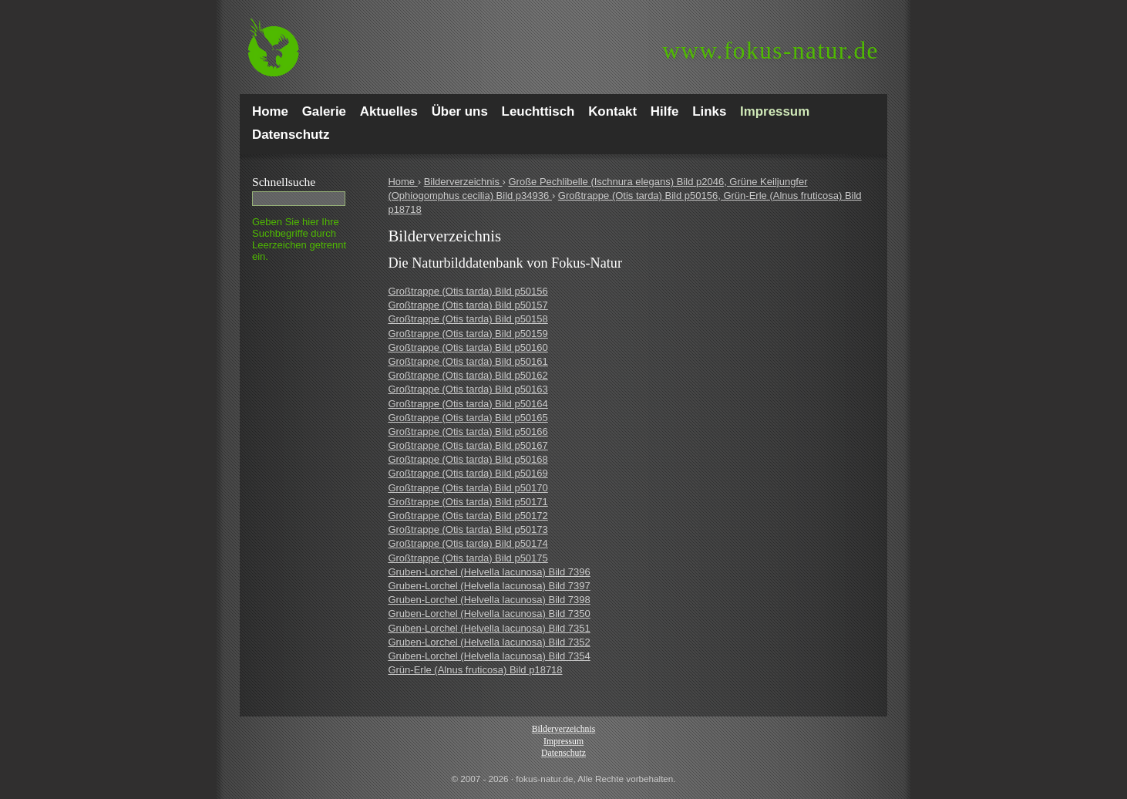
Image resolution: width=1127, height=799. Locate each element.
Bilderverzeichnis (463, 181)
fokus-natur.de (770, 50)
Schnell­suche (283, 181)
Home (402, 181)
